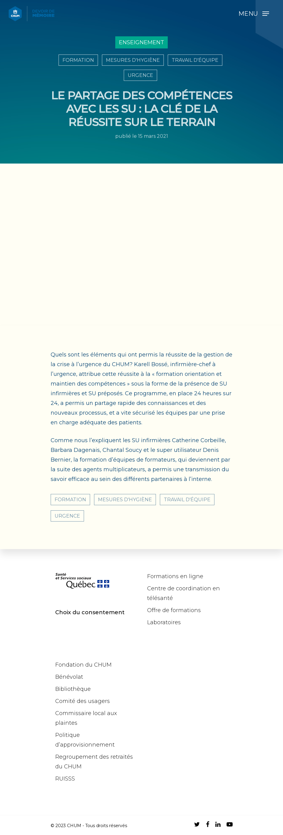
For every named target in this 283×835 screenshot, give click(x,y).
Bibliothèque (73, 689)
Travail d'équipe (195, 60)
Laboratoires (164, 622)
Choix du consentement (90, 612)
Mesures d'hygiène (133, 60)
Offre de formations (174, 610)
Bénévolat (69, 677)
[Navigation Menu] (254, 13)
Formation (78, 60)
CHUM (74, 825)
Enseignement (141, 42)
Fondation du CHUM (83, 664)
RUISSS (65, 778)
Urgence (140, 75)
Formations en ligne (175, 576)
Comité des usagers (82, 701)
